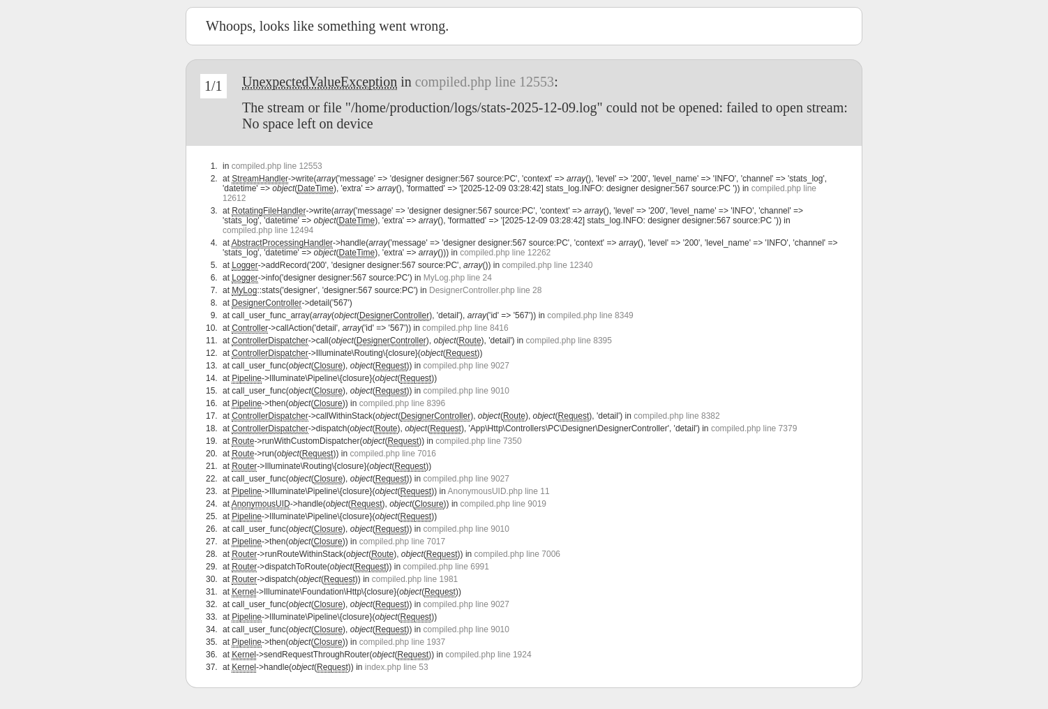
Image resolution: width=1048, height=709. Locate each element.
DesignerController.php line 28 (485, 290)
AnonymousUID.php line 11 (499, 491)
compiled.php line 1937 (402, 642)
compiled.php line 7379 (754, 428)
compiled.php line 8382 (676, 416)
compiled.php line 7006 (517, 554)
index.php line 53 (396, 667)
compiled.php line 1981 (415, 579)
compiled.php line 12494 (268, 230)
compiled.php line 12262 (505, 253)
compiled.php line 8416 (465, 328)
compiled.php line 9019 (503, 504)
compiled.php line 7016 (392, 453)
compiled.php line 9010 (466, 391)
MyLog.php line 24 (458, 278)
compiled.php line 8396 (402, 403)
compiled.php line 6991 (446, 567)
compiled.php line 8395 (569, 340)
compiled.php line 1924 (488, 654)
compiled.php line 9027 (466, 366)
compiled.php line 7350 (478, 441)
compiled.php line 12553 (484, 81)
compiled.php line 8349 (590, 315)
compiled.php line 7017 (402, 541)
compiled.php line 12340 (547, 265)
